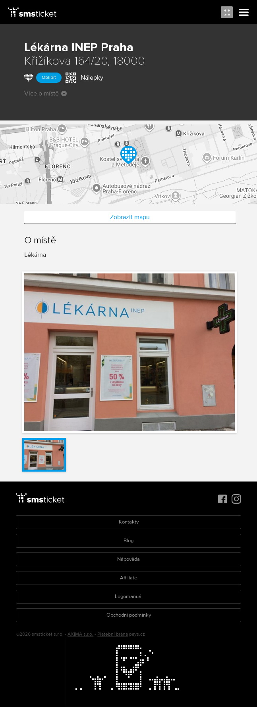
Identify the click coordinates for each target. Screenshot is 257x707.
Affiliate (128, 578)
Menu (244, 13)
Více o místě (45, 93)
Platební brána (112, 634)
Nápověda (128, 559)
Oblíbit (49, 77)
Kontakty (129, 522)
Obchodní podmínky (128, 615)
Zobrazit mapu (130, 217)
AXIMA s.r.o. (80, 634)
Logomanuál (129, 596)
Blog (128, 540)
